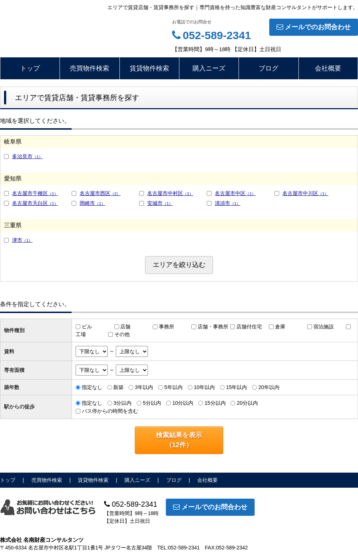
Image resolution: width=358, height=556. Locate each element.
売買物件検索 (89, 68)
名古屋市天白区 (35, 203)
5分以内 (152, 403)
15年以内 (236, 387)
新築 (118, 387)
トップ (30, 68)
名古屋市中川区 (305, 193)
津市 (22, 240)
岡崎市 (92, 203)
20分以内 (247, 403)
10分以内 (183, 403)
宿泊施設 (323, 327)
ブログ (268, 68)
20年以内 (268, 387)
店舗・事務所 (213, 327)
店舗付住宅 (249, 327)
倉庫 (280, 327)
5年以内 (173, 387)
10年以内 (204, 387)
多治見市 (27, 156)
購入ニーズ (209, 68)
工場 (81, 334)
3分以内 (122, 403)
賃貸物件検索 (149, 68)
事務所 (166, 327)
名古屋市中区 (235, 193)
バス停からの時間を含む (110, 411)
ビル (87, 327)
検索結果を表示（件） (179, 440)
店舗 (125, 327)
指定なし (92, 387)
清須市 (227, 203)
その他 (122, 334)
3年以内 (144, 387)
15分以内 (215, 403)
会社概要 (328, 68)
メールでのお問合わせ (314, 27)
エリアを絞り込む (179, 265)
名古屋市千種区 (35, 193)
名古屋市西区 (100, 193)
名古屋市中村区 (170, 193)
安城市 (160, 203)
